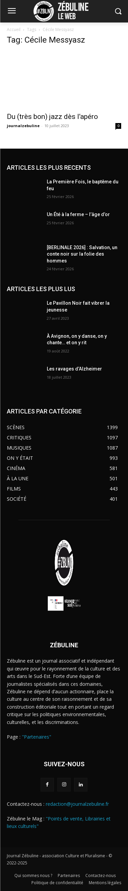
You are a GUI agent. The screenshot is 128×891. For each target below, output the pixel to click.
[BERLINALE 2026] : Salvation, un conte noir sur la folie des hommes (82, 254)
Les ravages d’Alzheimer (74, 369)
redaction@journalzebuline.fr (77, 804)
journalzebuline (23, 125)
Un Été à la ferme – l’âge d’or (78, 214)
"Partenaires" (36, 737)
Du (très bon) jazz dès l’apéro (53, 116)
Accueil (13, 29)
